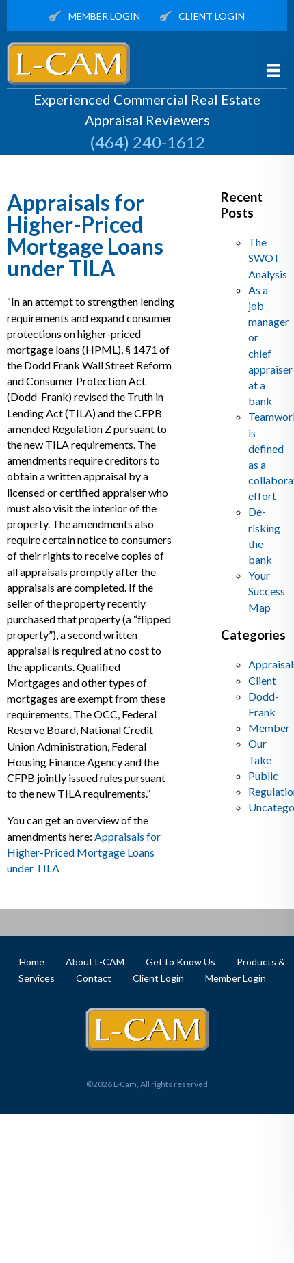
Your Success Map (266, 591)
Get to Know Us (180, 961)
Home (31, 961)
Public (263, 775)
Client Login (202, 16)
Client (262, 680)
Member (269, 727)
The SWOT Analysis (267, 257)
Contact (93, 978)
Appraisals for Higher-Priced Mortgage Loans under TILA (85, 235)
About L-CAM (95, 961)
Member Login (94, 16)
